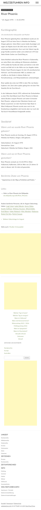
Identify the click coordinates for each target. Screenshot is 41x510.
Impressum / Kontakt (7, 490)
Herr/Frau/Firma (30, 506)
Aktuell (20, 339)
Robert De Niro (6, 214)
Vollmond (4, 481)
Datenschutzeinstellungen (8, 495)
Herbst (3, 476)
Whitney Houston (19, 209)
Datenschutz (17, 503)
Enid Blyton (5, 211)
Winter (3, 479)
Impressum (10, 503)
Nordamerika (8, 348)
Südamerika (4, 443)
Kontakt (3, 503)
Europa (6, 350)
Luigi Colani (10, 206)
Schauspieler (19, 227)
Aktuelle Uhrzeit (20, 334)
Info (3, 468)
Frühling (3, 471)
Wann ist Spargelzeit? (20, 328)
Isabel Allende (19, 206)
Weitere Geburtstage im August (13, 219)
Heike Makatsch (15, 211)
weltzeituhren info (16, 3)
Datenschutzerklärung (7, 492)
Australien (7, 353)
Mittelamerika (5, 440)
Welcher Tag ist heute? (20, 313)
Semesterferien (5, 484)
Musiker (12, 227)
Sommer (3, 473)
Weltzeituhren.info (10, 487)
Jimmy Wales (28, 206)
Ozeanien (4, 453)
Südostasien (4, 448)
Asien (2, 451)
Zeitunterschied (8, 465)
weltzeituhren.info (6, 506)
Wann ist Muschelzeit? (20, 331)
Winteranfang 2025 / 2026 (20, 323)
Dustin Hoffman (6, 209)
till (23, 506)
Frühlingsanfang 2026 (20, 326)
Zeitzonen (20, 336)
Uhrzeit (4, 435)
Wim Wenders (26, 211)
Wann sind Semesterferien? (20, 321)
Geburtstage (7, 10)
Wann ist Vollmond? (20, 318)
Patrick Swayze (17, 214)
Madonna (35, 211)
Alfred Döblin (30, 209)
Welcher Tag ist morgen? (20, 315)
